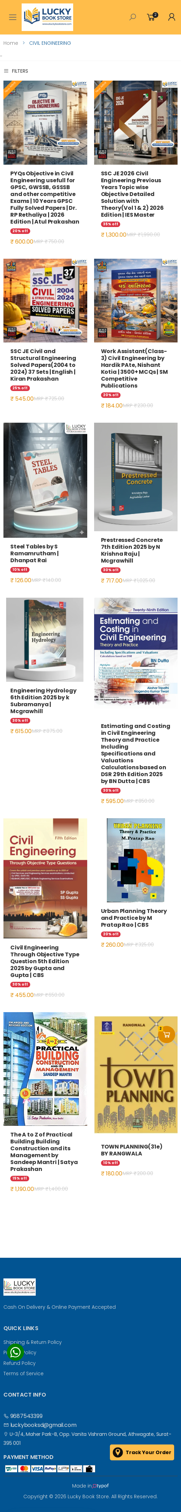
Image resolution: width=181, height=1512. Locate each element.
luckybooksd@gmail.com (39, 1425)
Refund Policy (19, 1363)
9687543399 (23, 1416)
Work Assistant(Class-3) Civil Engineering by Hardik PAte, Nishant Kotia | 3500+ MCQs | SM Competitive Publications (134, 368)
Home (10, 43)
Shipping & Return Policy (32, 1342)
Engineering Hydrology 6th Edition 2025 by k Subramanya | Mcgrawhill (43, 701)
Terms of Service (23, 1373)
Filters (15, 71)
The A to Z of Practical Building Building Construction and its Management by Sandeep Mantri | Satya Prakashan (44, 1152)
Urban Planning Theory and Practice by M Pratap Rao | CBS (134, 918)
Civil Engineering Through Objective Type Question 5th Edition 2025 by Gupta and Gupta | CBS (44, 961)
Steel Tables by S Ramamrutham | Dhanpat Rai (34, 553)
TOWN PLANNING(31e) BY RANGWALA (131, 1150)
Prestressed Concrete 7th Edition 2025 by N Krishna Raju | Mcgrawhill (132, 550)
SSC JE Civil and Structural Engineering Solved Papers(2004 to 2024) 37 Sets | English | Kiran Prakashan (43, 365)
